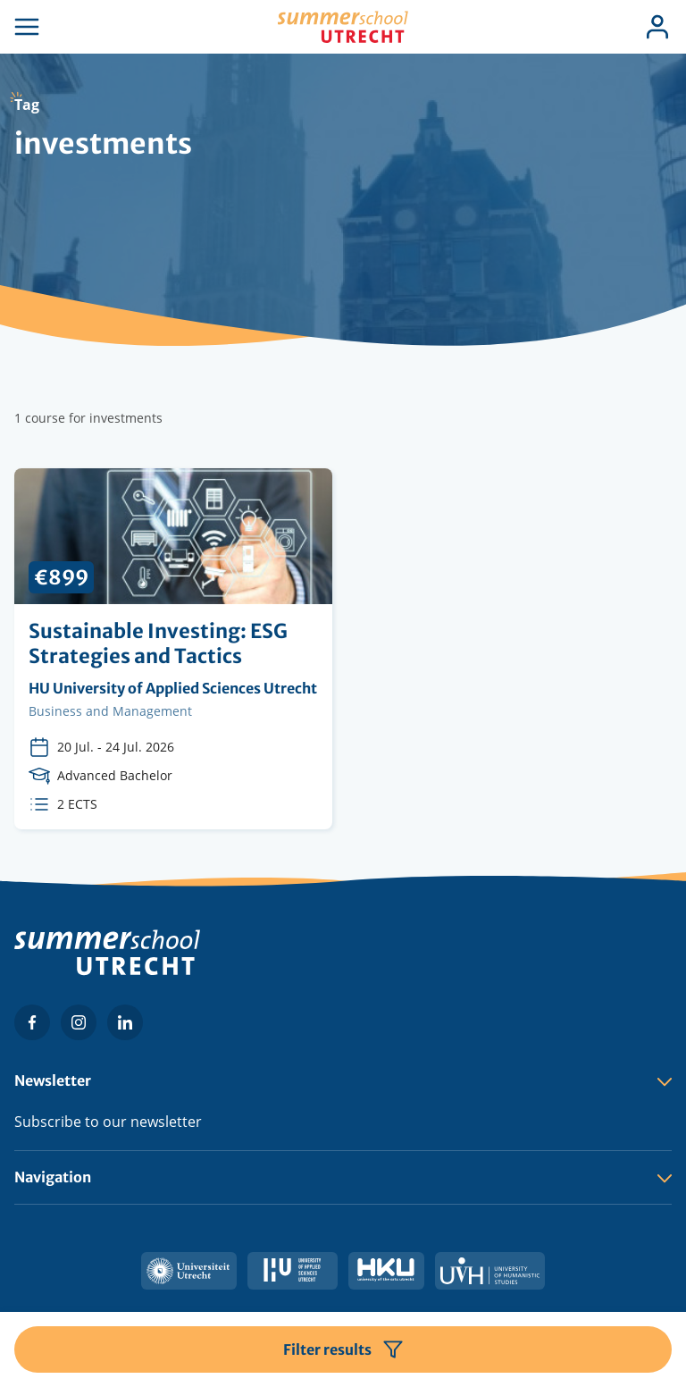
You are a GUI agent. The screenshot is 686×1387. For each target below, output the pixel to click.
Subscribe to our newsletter (108, 1121)
